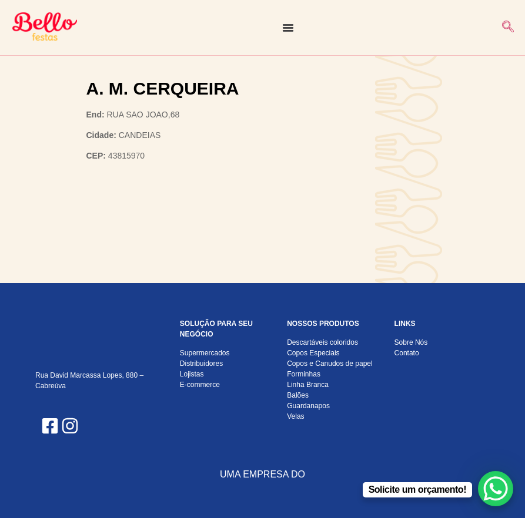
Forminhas (303, 374)
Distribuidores (201, 363)
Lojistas (192, 374)
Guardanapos (308, 406)
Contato (406, 353)
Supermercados (205, 353)
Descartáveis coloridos (322, 342)
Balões (298, 395)
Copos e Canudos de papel (329, 363)
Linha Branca (308, 385)
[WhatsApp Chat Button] (495, 488)
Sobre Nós (411, 342)
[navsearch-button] (508, 27)
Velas (295, 416)
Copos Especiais (313, 353)
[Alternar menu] (288, 27)
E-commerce (200, 385)
